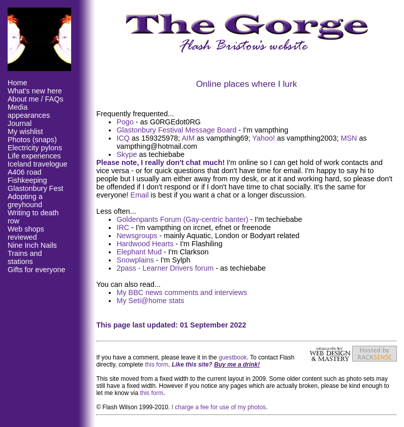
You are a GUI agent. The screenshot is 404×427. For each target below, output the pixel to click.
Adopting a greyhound (25, 200)
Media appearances (29, 111)
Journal (20, 123)
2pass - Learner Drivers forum (164, 268)
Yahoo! (263, 138)
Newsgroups (136, 236)
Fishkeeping (27, 180)
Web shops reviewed (26, 233)
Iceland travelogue (38, 164)
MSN (349, 138)
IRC (122, 227)
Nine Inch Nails (32, 245)
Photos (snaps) (32, 140)
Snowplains (135, 260)
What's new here (35, 91)
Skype (126, 154)
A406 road (24, 172)
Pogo (125, 122)
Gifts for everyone (37, 270)
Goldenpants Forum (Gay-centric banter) (182, 219)
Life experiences (34, 156)
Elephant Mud (139, 252)
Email (140, 195)
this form (156, 364)
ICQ (123, 138)
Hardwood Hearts (144, 244)
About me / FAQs (36, 99)
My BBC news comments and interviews (181, 292)
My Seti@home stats (150, 301)
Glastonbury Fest (36, 188)
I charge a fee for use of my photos (219, 407)
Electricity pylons (35, 148)
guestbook (232, 357)
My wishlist (25, 131)
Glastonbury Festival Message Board (176, 130)
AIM (188, 138)
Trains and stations (25, 257)
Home (17, 83)
